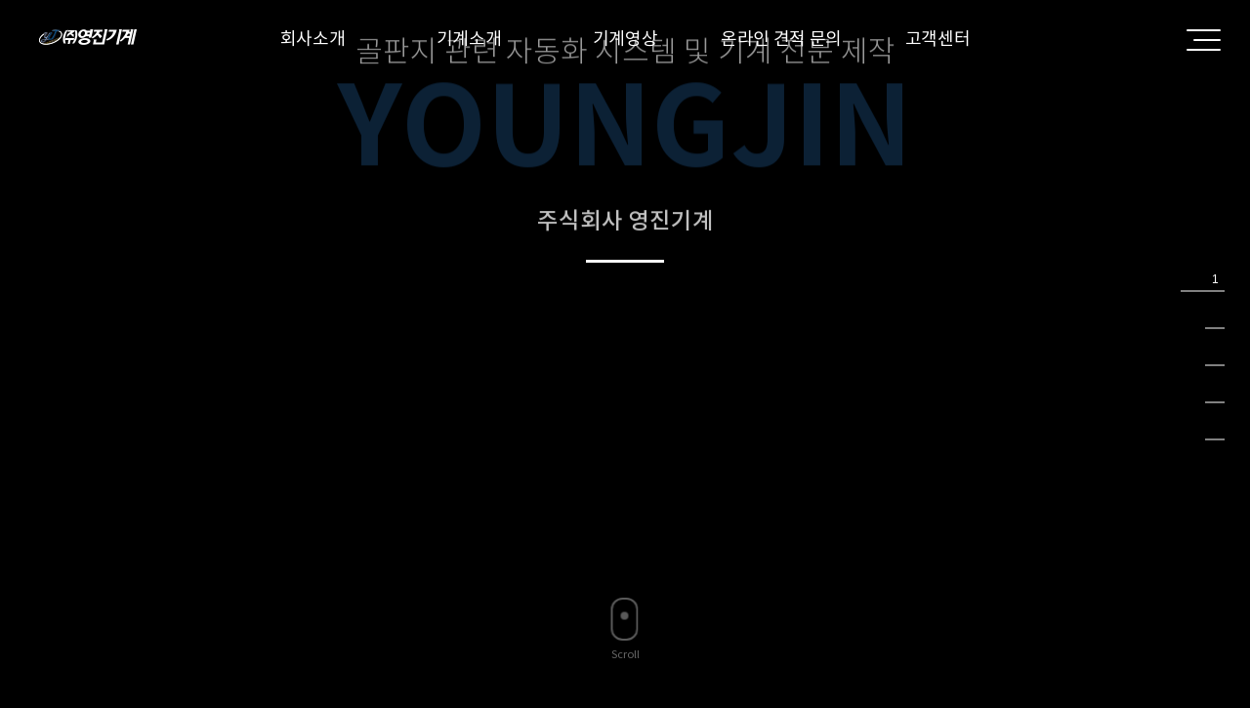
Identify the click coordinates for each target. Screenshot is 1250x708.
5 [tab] (1215, 427)
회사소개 (313, 38)
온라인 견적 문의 (781, 38)
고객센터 (938, 38)
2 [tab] (1215, 315)
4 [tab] (1215, 389)
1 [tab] (1215, 278)
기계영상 (625, 38)
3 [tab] (1215, 352)
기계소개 (469, 38)
